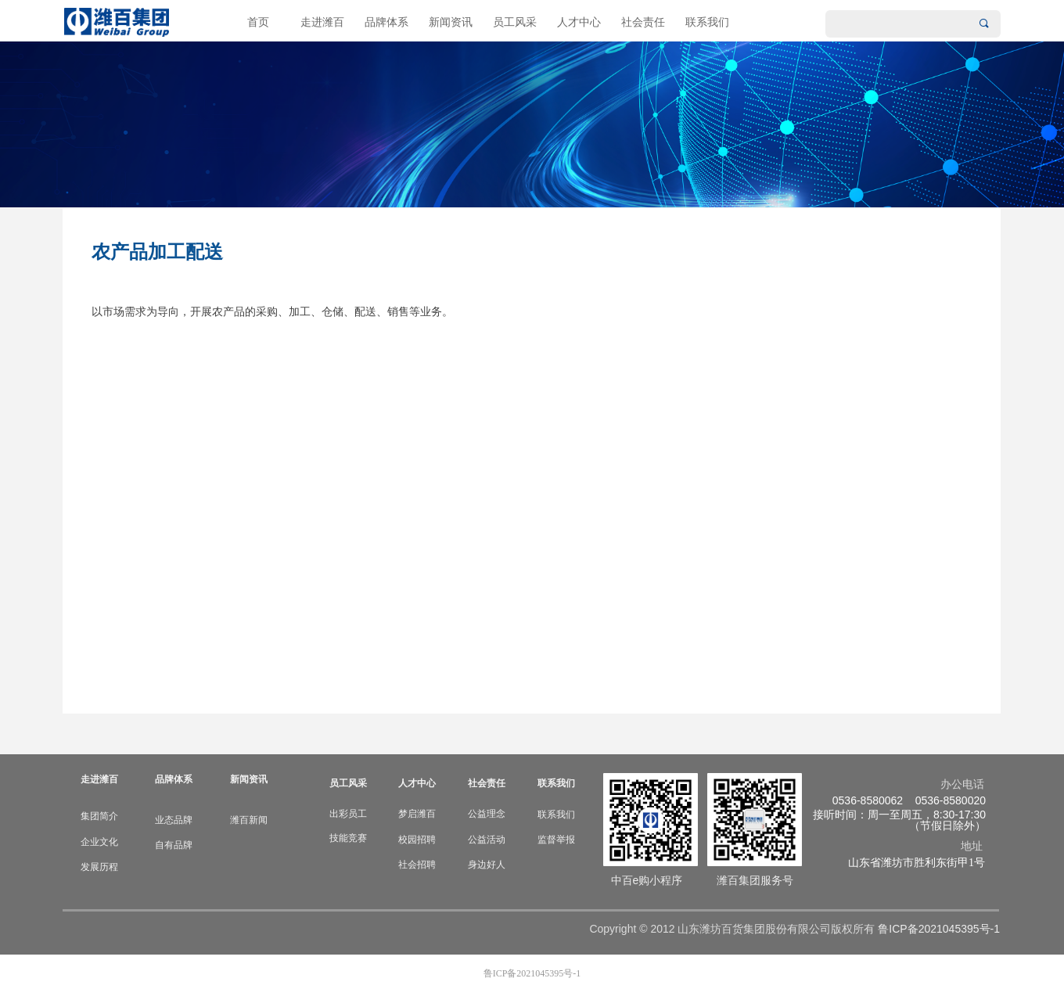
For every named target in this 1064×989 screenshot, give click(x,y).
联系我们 (707, 22)
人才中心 (579, 22)
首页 (258, 22)
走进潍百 (322, 22)
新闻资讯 (451, 22)
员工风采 (515, 22)
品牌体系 (386, 22)
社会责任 (643, 22)
